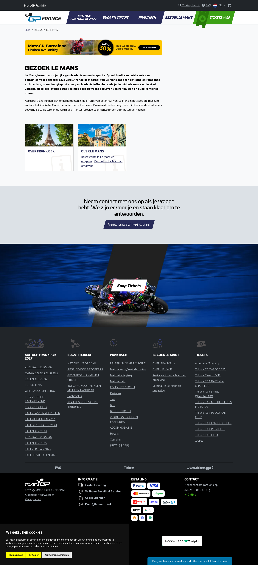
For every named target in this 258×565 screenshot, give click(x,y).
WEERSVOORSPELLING (40, 391)
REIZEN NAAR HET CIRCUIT (128, 363)
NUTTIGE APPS (120, 445)
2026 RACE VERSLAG (38, 367)
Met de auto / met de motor (128, 369)
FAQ (58, 467)
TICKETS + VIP (213, 17)
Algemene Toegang (207, 363)
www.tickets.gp (200, 467)
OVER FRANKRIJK (41, 151)
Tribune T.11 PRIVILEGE (210, 429)
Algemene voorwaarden (40, 495)
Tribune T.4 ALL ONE (207, 375)
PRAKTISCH (147, 17)
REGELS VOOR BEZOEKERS (85, 369)
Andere (199, 441)
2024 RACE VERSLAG (38, 437)
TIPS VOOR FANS (36, 407)
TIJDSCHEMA (33, 385)
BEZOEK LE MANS (179, 17)
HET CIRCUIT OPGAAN (81, 363)
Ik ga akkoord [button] (16, 555)
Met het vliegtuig (121, 375)
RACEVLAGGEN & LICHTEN (42, 413)
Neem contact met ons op (129, 224)
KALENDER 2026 (36, 379)
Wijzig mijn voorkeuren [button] (57, 555)
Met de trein (117, 381)
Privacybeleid (33, 499)
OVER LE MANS (92, 151)
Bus (112, 405)
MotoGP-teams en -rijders (41, 373)
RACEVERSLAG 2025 (38, 449)
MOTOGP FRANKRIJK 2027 (83, 17)
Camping (115, 439)
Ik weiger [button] (33, 555)
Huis (27, 30)
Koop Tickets (129, 285)
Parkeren (115, 393)
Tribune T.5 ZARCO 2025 (210, 369)
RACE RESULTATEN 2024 (41, 425)
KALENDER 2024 (36, 431)
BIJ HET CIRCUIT (120, 411)
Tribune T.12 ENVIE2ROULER (213, 423)
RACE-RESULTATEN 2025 (41, 455)
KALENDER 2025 (36, 443)
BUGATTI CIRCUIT (115, 17)
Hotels (114, 433)
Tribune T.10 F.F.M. (206, 435)
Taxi (112, 399)
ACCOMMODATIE (121, 427)
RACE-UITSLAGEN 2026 (40, 419)
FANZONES (74, 396)
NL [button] (218, 5)
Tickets (129, 467)
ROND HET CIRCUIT (122, 387)
